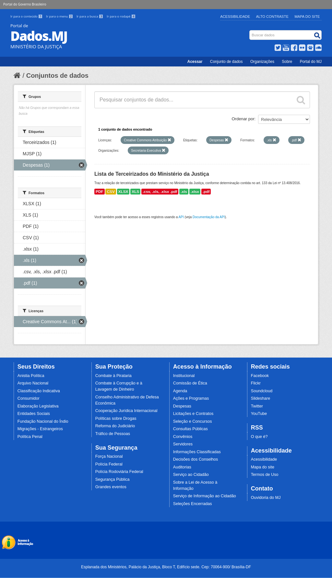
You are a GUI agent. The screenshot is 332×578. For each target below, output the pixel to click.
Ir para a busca (90, 16)
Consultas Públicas (190, 429)
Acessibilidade (235, 16)
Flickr (256, 383)
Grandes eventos (110, 487)
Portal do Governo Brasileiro (24, 4)
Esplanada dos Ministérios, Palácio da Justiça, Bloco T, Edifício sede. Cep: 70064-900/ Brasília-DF (166, 567)
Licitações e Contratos (193, 413)
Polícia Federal (109, 464)
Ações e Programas (191, 398)
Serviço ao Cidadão (191, 474)
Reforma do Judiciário (115, 426)
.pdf (206, 191)
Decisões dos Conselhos (195, 459)
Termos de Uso (265, 474)
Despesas (182, 406)
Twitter (257, 406)
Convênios (183, 436)
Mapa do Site (307, 16)
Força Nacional (109, 456)
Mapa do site (262, 467)
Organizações (262, 61)
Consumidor (29, 398)
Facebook (260, 375)
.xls (184, 191)
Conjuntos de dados (57, 75)
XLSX (123, 191)
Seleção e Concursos (192, 421)
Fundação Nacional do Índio (43, 421)
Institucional (184, 375)
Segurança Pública (112, 479)
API (181, 217)
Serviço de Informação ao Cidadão (204, 496)
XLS (135, 191)
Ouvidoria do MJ (266, 497)
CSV (110, 191)
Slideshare (260, 398)
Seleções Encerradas (192, 503)
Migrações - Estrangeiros (40, 429)
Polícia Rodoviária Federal (119, 471)
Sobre (287, 61)
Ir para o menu (60, 16)
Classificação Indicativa (39, 391)
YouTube (259, 413)
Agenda (180, 391)
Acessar (195, 61)
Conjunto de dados (226, 61)
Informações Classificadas (197, 452)
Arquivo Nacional (33, 383)
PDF (99, 191)
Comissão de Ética (190, 383)
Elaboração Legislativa (38, 406)
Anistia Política (31, 375)
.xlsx (195, 191)
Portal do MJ (311, 61)
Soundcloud (262, 391)
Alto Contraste (272, 16)
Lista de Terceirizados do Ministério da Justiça (151, 174)
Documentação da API (209, 217)
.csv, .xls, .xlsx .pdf (160, 191)
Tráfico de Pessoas (112, 433)
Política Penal (30, 436)
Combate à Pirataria (113, 375)
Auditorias (182, 467)
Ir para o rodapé (121, 16)
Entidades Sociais (34, 413)
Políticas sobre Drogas (115, 418)
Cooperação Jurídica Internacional (126, 410)
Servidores (183, 444)
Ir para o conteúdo (26, 16)
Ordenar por (243, 118)
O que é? (259, 436)
